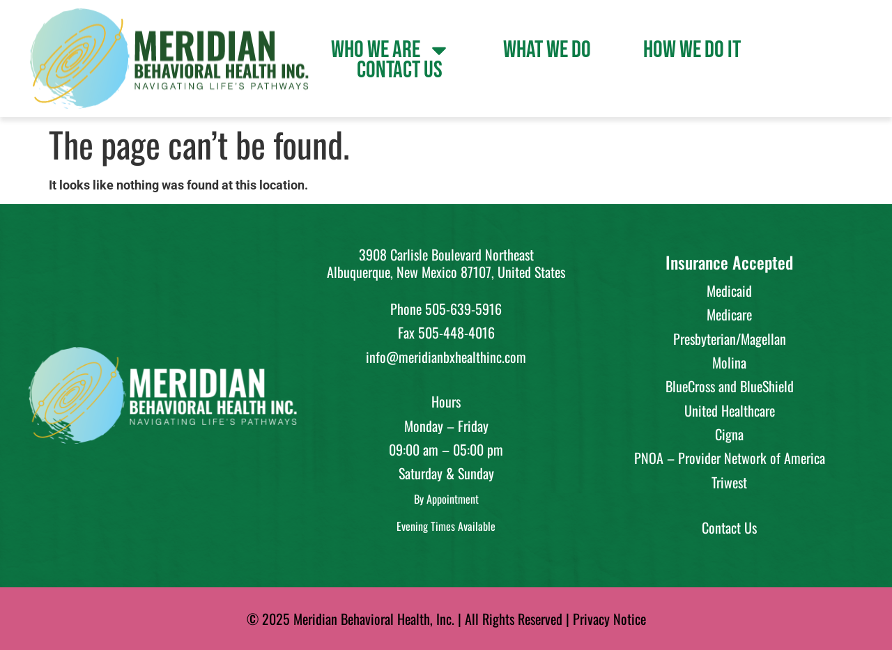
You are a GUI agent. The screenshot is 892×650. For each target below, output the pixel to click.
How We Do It (692, 50)
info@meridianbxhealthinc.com (446, 356)
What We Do (547, 50)
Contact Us (400, 70)
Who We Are (391, 50)
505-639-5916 (463, 308)
